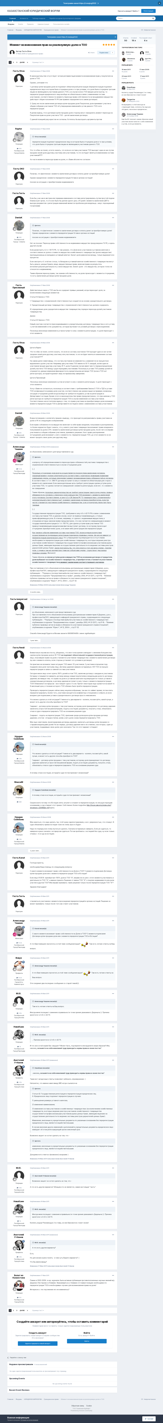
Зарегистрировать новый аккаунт (37, 1343)
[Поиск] (127, 18)
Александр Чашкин (19, 448)
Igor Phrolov (149, 58)
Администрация (43, 24)
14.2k (19, 978)
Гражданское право (35, 54)
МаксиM (18, 782)
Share (91, 52)
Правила (30, 24)
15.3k (19, 469)
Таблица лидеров (38, 18)
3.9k (19, 758)
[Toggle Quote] (33, 137)
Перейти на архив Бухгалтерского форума (65, 18)
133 (19, 1297)
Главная (12, 19)
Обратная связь (77, 1406)
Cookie (89, 1406)
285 (19, 237)
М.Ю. (18, 993)
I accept (149, 1419)
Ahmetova (131, 58)
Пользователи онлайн (61, 24)
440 (19, 148)
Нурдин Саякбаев (19, 737)
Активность (24, 18)
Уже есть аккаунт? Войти (128, 11)
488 (19, 802)
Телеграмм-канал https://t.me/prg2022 (79, 3)
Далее (22, 62)
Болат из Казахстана (19, 1276)
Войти (87, 1341)
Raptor (18, 129)
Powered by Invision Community (81, 1410)
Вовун (19, 958)
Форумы (11, 24)
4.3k (19, 1082)
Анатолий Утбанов (19, 1061)
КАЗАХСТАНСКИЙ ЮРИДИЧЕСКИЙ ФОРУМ (33, 10)
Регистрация (148, 11)
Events (20, 24)
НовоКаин (19, 1027)
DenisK (18, 217)
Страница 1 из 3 (38, 62)
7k (19, 1046)
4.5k (19, 1013)
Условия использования (29, 1420)
